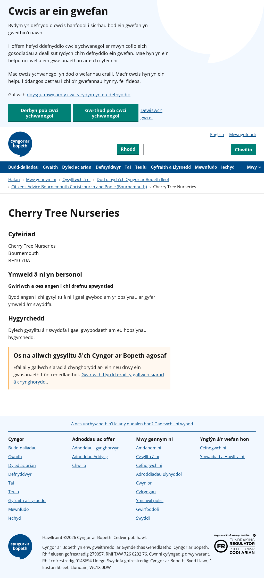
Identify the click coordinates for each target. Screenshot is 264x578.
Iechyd (228, 167)
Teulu (141, 167)
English (217, 134)
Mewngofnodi (242, 134)
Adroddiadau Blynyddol (159, 474)
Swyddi (143, 518)
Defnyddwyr (108, 167)
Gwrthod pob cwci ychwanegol (105, 113)
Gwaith (50, 167)
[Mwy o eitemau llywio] (254, 167)
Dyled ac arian (77, 167)
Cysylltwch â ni (76, 179)
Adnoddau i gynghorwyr (95, 448)
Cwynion (144, 483)
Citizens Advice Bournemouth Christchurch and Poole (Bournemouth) (79, 187)
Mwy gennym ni (41, 179)
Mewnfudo (206, 167)
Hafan (14, 179)
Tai (128, 167)
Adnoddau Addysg (90, 456)
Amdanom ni (148, 448)
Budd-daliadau (23, 167)
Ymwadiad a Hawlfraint (222, 456)
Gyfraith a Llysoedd (171, 167)
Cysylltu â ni (147, 456)
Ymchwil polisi (149, 500)
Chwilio (79, 465)
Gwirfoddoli (147, 509)
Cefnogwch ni (149, 465)
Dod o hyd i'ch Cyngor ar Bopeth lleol (133, 179)
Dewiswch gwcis (151, 114)
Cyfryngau (146, 492)
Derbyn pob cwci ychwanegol (40, 113)
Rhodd (128, 149)
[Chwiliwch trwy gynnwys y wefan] (187, 149)
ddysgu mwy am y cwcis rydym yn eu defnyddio (78, 94)
